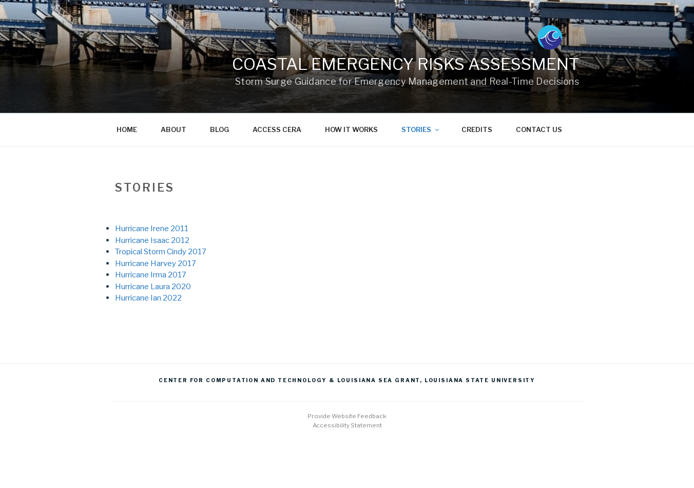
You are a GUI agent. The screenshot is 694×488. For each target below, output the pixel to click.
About (173, 129)
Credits (476, 129)
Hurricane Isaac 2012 (152, 240)
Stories (420, 129)
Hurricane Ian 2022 (148, 298)
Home (127, 129)
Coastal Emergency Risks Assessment (405, 64)
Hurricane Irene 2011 (151, 228)
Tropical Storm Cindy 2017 (160, 251)
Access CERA (277, 129)
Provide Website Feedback (347, 416)
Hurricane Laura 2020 (153, 286)
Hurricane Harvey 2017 (155, 263)
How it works (351, 129)
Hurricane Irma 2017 (150, 274)
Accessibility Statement (347, 425)
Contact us (539, 129)
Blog (219, 129)
